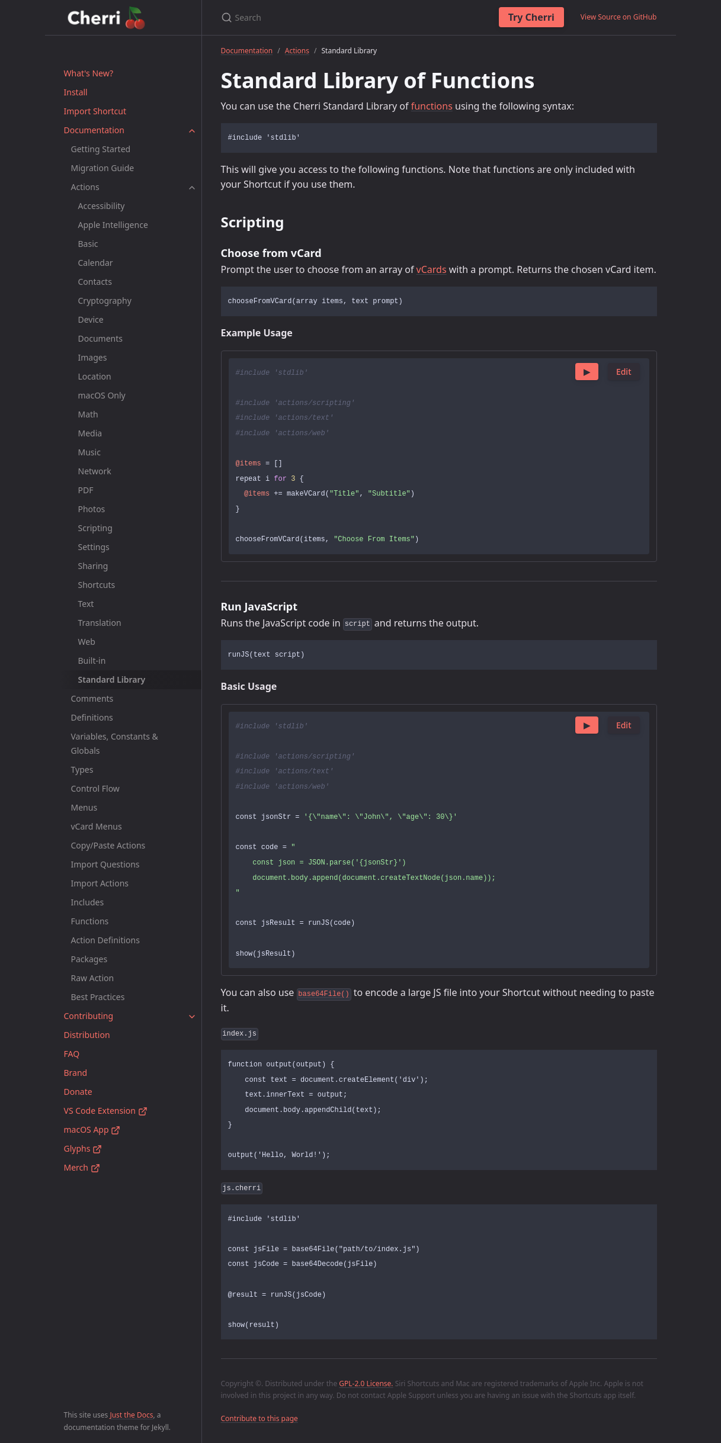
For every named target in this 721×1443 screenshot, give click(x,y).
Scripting (95, 528)
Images (92, 357)
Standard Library (112, 679)
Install (76, 92)
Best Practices (98, 996)
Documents (100, 338)
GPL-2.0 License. (366, 1383)
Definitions (92, 717)
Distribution (87, 1034)
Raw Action (92, 978)
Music (89, 452)
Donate (78, 1091)
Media (90, 433)
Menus (84, 807)
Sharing (93, 565)
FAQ (72, 1053)
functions (432, 106)
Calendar (95, 262)
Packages (89, 959)
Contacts (95, 281)
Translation (99, 622)
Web (86, 641)
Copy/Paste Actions (108, 845)
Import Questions (105, 864)
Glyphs (83, 1148)
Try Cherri (531, 17)
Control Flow (95, 788)
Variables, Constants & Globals (114, 743)
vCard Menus (96, 826)
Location (94, 376)
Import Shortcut (95, 111)
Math (88, 414)
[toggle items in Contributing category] (191, 1016)
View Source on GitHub (619, 17)
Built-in (92, 660)
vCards (431, 269)
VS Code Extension (106, 1110)
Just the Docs (131, 1415)
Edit (624, 371)
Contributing (89, 1015)
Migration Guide (102, 167)
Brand (76, 1072)
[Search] (347, 17)
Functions (90, 921)
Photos (91, 509)
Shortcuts (97, 584)
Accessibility (101, 205)
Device (91, 319)
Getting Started (101, 149)
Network (94, 471)
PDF (86, 490)
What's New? (89, 73)
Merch (82, 1167)
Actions (85, 186)
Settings (94, 546)
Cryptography (105, 300)
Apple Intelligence (113, 224)
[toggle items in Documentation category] (191, 130)
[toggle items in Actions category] (191, 187)
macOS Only (102, 395)
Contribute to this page (259, 1418)
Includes (87, 902)
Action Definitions (105, 940)
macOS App (92, 1129)
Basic (88, 243)
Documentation (94, 130)
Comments (92, 698)
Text (86, 603)
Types (82, 769)
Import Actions (100, 883)
